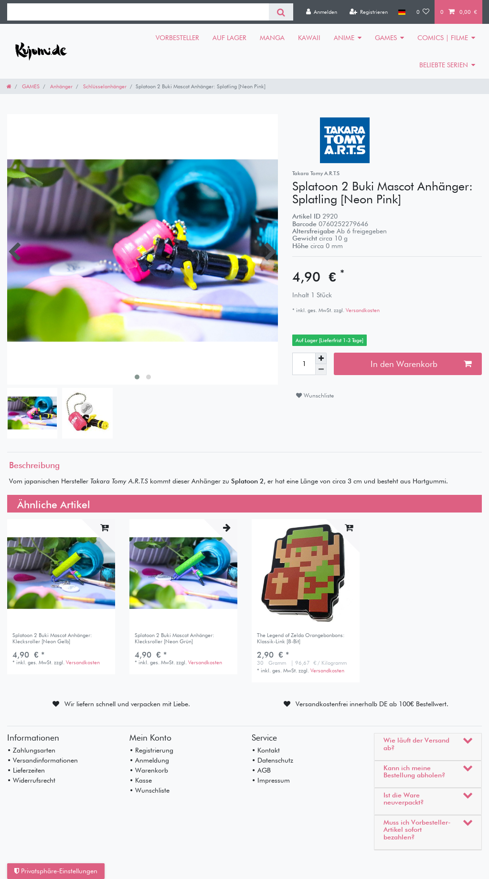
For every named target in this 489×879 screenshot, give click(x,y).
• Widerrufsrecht (31, 780)
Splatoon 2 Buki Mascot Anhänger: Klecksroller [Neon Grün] (174, 638)
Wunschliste (315, 395)
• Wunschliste (149, 790)
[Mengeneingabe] (303, 364)
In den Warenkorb (421, 363)
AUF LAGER (229, 38)
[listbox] (61, 573)
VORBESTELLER (177, 38)
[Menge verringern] (321, 369)
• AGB (261, 770)
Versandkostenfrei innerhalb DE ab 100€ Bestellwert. (372, 704)
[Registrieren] (368, 12)
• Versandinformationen (42, 760)
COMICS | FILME (442, 38)
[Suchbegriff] (138, 12)
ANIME (344, 38)
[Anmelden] (321, 12)
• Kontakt (266, 750)
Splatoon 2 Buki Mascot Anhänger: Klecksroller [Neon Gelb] (52, 638)
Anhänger (61, 86)
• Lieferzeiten (26, 770)
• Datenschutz (272, 760)
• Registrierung (151, 750)
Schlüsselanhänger (104, 86)
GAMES (386, 38)
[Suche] (281, 12)
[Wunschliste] (423, 12)
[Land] (402, 12)
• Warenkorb (148, 770)
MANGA (272, 38)
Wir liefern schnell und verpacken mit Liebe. (127, 704)
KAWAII (309, 38)
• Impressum (271, 780)
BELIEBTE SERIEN (443, 65)
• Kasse (140, 780)
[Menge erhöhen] (321, 358)
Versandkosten (362, 310)
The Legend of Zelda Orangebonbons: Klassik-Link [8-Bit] (301, 638)
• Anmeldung (149, 760)
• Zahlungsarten (31, 750)
